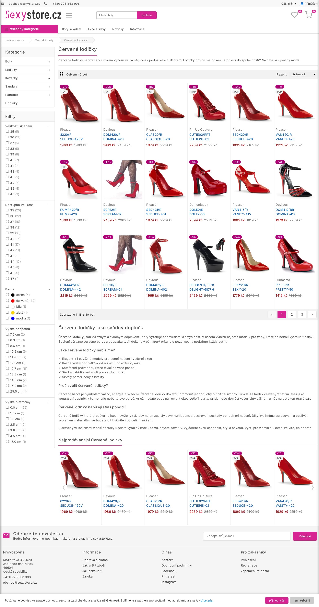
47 (12, 279)
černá (18, 295)
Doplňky (11, 103)
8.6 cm (15, 346)
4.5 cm (16, 436)
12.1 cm (15, 363)
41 (12, 166)
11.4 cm (16, 357)
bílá (16, 306)
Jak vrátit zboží (93, 565)
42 (12, 171)
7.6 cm (15, 334)
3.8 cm (15, 430)
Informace (137, 29)
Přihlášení (311, 3)
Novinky (118, 29)
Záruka (87, 576)
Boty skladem (71, 29)
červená (20, 301)
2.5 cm (15, 425)
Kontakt (167, 560)
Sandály (11, 86)
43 (12, 177)
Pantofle (11, 95)
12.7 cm (16, 369)
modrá (18, 318)
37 (12, 143)
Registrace (249, 565)
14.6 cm (16, 380)
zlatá (17, 312)
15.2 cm (16, 386)
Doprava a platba (95, 560)
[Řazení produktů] (303, 74)
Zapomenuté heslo (255, 571)
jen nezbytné (302, 600)
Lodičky (11, 70)
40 (12, 160)
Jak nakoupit (92, 571)
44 (13, 183)
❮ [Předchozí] (64, 487)
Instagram (169, 582)
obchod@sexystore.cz (20, 582)
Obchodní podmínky (177, 565)
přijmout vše (276, 600)
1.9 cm (15, 419)
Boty (8, 61)
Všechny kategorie (22, 29)
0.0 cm (16, 407)
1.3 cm (15, 413)
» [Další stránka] (312, 314)
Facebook (169, 571)
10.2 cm (16, 351)
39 (12, 154)
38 (12, 149)
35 (12, 131)
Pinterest (169, 576)
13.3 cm (16, 374)
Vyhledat (146, 15)
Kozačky (11, 78)
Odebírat (305, 536)
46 (12, 194)
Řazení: (281, 74)
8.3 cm (15, 340)
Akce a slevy (97, 29)
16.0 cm (16, 442)
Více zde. (207, 600)
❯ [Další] (313, 487)
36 (13, 137)
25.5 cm (16, 391)
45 (12, 188)
